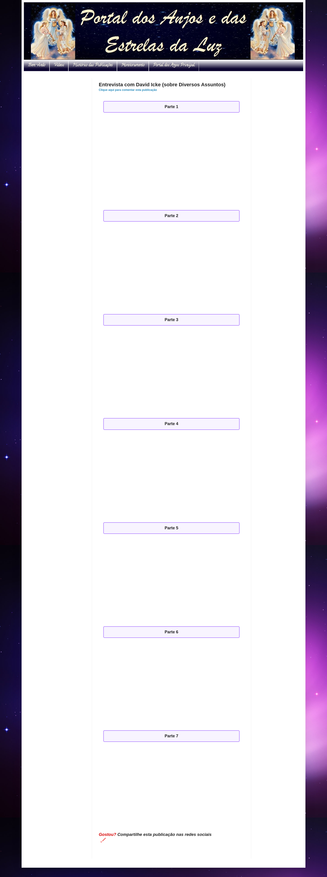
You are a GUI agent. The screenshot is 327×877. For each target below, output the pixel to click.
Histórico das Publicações (93, 65)
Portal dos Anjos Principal (174, 65)
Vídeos (59, 65)
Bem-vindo (36, 65)
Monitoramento (132, 65)
